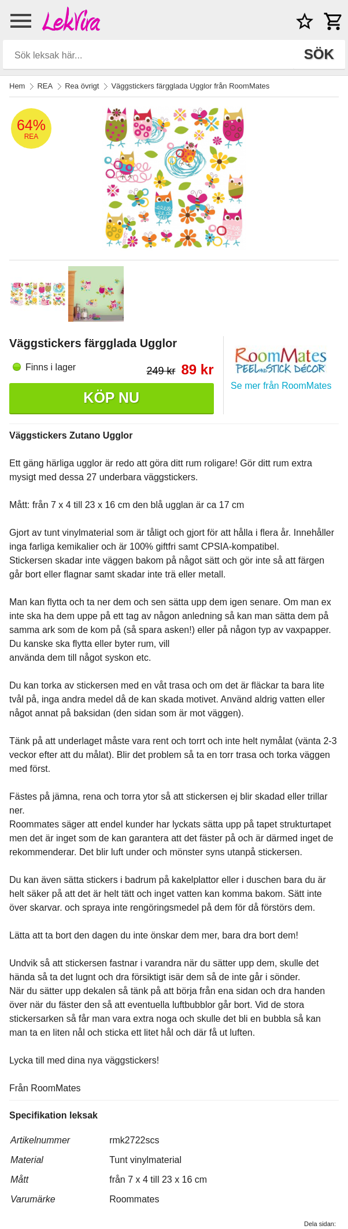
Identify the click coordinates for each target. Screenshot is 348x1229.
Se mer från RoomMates (281, 386)
